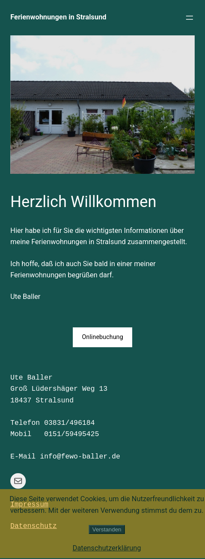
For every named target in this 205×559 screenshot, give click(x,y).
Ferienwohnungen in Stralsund (58, 17)
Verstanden (106, 529)
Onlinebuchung (102, 337)
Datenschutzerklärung (106, 548)
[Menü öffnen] (189, 18)
